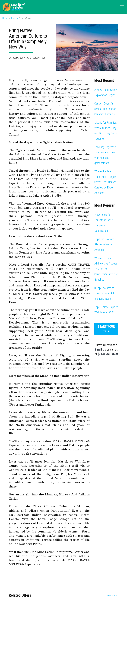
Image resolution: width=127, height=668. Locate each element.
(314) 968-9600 (108, 354)
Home (5, 18)
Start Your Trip (106, 329)
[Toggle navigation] (122, 7)
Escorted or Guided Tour (32, 57)
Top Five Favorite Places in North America (104, 244)
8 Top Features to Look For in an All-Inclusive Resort (104, 293)
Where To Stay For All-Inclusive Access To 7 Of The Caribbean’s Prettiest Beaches (106, 268)
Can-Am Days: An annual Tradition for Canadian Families (105, 109)
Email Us (100, 349)
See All (110, 596)
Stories (14, 18)
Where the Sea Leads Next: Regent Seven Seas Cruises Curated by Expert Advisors (105, 182)
